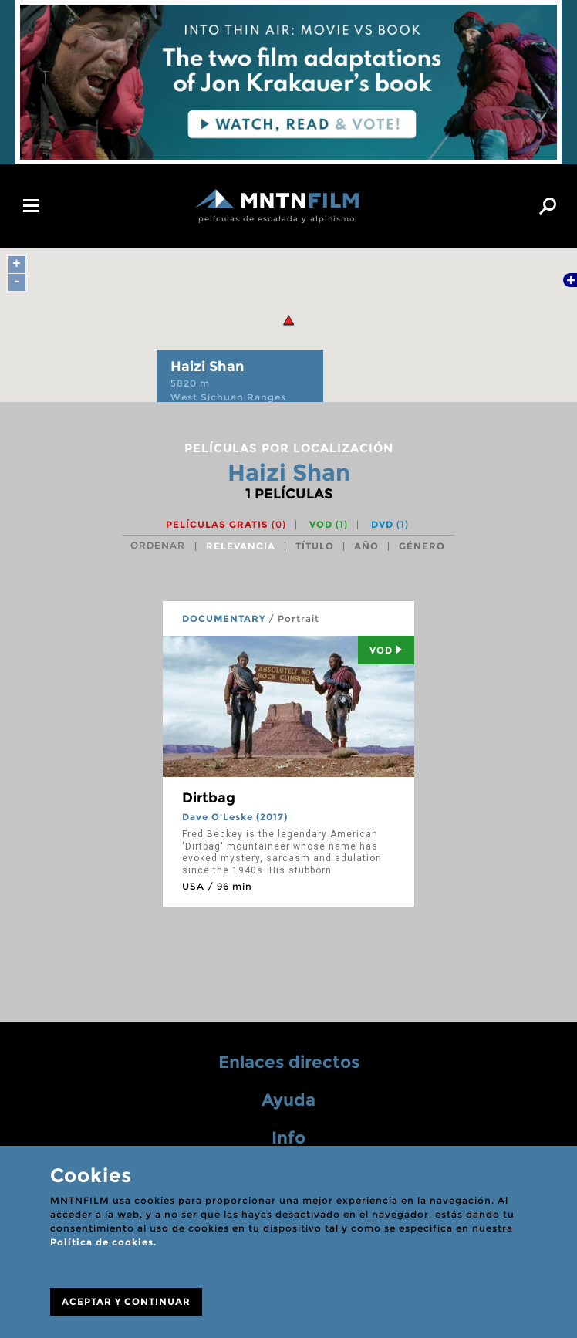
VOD (328, 524)
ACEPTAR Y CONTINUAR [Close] (126, 1301)
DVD (390, 524)
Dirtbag (208, 797)
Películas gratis (226, 524)
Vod (386, 650)
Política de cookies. (103, 1242)
